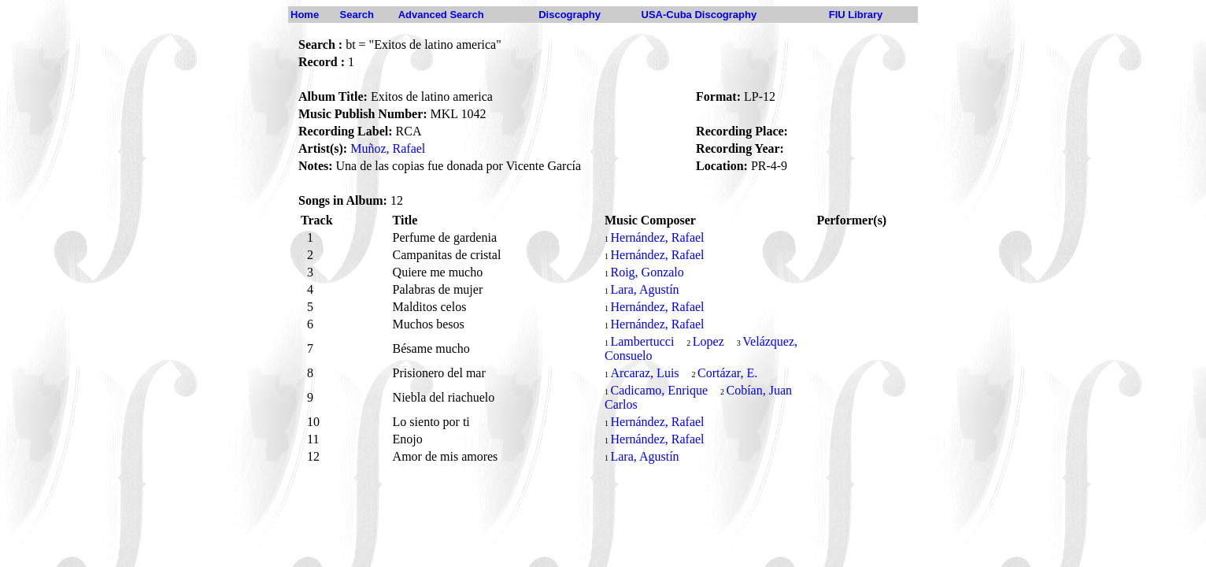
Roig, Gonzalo (646, 272)
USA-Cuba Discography (699, 14)
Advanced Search (441, 14)
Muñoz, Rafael (387, 148)
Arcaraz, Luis (644, 373)
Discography (569, 14)
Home (304, 14)
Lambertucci (642, 341)
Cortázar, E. (727, 373)
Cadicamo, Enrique (659, 390)
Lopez (708, 341)
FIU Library (856, 14)
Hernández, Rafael (657, 237)
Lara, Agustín (644, 289)
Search (357, 14)
